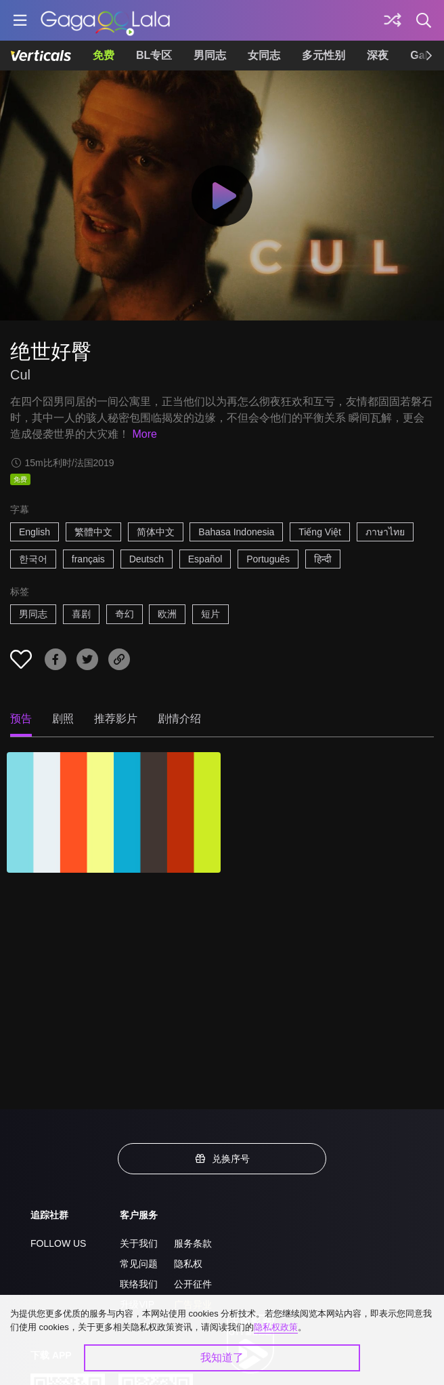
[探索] (392, 20)
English (34, 531)
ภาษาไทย (385, 531)
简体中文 (156, 531)
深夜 (377, 55)
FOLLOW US (58, 1243)
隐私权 (188, 1263)
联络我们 (139, 1284)
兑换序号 (222, 1158)
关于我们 (139, 1243)
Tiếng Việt (319, 531)
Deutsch (146, 559)
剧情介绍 (179, 718)
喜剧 (81, 613)
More (144, 434)
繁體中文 (93, 531)
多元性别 (323, 55)
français (88, 559)
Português (268, 559)
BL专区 (154, 55)
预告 (21, 718)
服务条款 (193, 1243)
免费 (103, 55)
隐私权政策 (276, 1327)
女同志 (264, 55)
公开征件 (193, 1284)
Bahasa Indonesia (236, 531)
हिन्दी (323, 559)
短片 (210, 613)
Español (205, 559)
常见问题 (139, 1263)
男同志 (210, 55)
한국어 (33, 559)
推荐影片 (115, 718)
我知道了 (222, 1357)
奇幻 (124, 613)
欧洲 (167, 613)
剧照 (63, 718)
